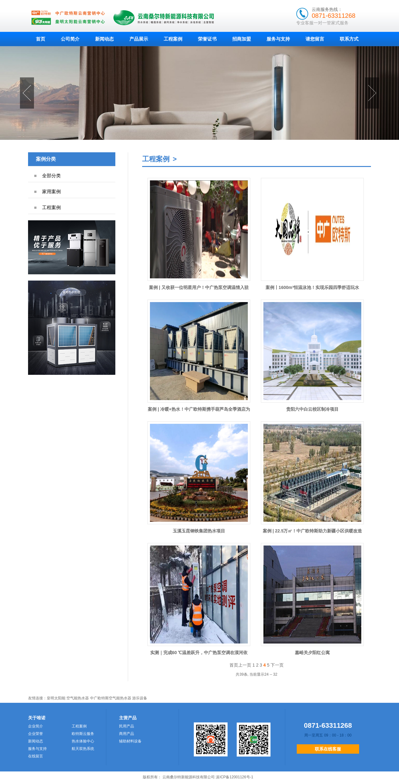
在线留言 (35, 756)
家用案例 (51, 191)
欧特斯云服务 (83, 734)
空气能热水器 (77, 698)
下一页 (277, 665)
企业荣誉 (35, 734)
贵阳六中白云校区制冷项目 (312, 409)
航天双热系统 (83, 748)
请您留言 (314, 39)
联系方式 (349, 39)
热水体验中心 (83, 741)
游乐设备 (139, 698)
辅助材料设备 (130, 741)
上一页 (244, 665)
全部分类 (51, 175)
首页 (40, 39)
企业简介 (35, 726)
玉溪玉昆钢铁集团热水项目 (199, 530)
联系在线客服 (328, 748)
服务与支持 (278, 39)
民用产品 (126, 726)
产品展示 (138, 39)
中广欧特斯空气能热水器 (110, 698)
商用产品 (126, 734)
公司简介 (70, 39)
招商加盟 (241, 39)
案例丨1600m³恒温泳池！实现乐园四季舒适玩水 (312, 287)
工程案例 (173, 39)
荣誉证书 (207, 39)
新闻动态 (104, 39)
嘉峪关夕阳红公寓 (312, 652)
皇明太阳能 (56, 698)
